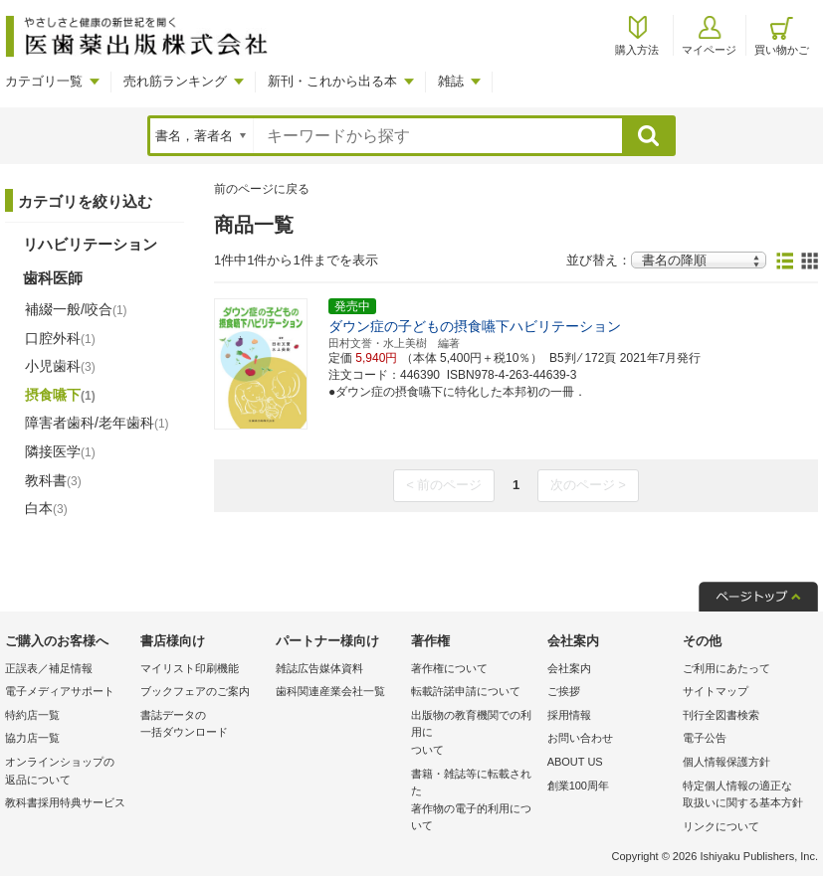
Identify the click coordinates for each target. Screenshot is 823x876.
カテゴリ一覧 (44, 81)
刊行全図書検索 (721, 715)
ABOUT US (575, 762)
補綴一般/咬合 (76, 309)
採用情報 (569, 715)
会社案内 (569, 668)
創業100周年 (578, 785)
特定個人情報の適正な (745, 796)
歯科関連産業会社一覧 (330, 691)
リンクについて (721, 826)
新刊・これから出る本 (332, 81)
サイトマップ (715, 691)
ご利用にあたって (726, 668)
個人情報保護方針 (726, 762)
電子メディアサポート (59, 691)
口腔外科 (60, 338)
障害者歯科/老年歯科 (97, 423)
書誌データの (203, 725)
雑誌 (451, 81)
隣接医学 (60, 451)
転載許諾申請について (465, 691)
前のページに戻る (261, 189)
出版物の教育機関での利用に (473, 734)
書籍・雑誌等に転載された (473, 801)
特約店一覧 (32, 715)
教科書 (53, 480)
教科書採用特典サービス (65, 802)
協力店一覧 (32, 738)
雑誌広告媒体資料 (319, 668)
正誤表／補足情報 (49, 668)
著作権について (449, 668)
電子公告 (704, 738)
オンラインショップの (67, 772)
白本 (46, 508)
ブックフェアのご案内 (195, 691)
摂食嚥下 (60, 395)
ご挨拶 (563, 691)
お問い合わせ (580, 738)
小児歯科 (60, 366)
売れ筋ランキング (175, 81)
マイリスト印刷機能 (189, 668)
